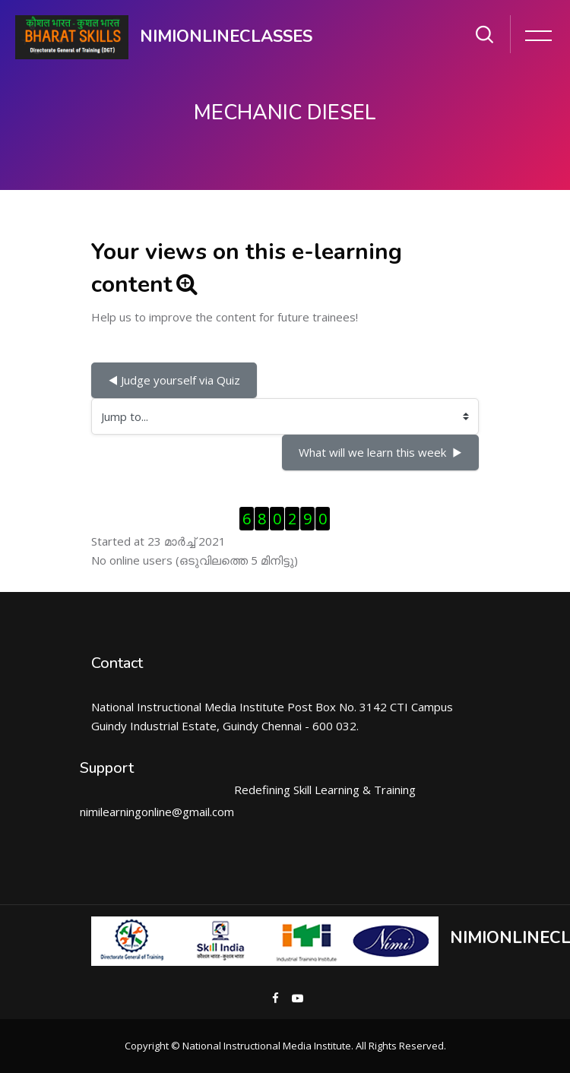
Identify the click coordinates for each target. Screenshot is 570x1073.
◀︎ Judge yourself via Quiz (174, 380)
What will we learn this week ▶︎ (380, 452)
